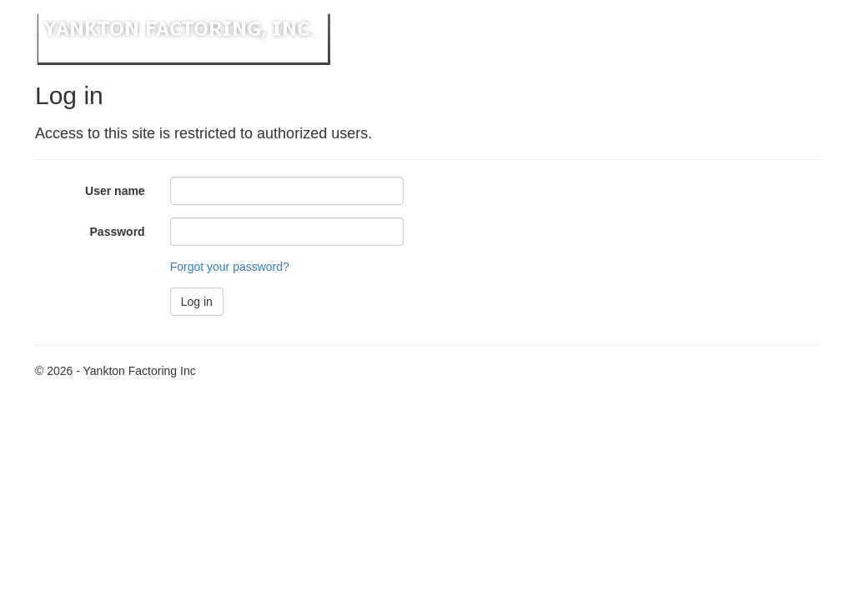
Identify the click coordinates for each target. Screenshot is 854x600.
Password (117, 231)
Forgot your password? (229, 266)
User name (115, 191)
